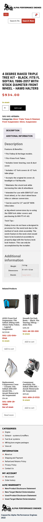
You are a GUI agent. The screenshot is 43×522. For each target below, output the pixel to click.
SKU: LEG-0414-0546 (11, 317)
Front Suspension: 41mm (13, 122)
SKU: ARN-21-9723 (32, 378)
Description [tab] (12, 130)
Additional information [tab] (19, 136)
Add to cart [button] (9, 349)
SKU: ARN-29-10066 (11, 382)
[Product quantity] (5, 108)
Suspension (31, 122)
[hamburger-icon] (6, 14)
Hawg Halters (26, 275)
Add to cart (18, 108)
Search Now (28, 21)
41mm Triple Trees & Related (26, 119)
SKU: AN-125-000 (32, 313)
